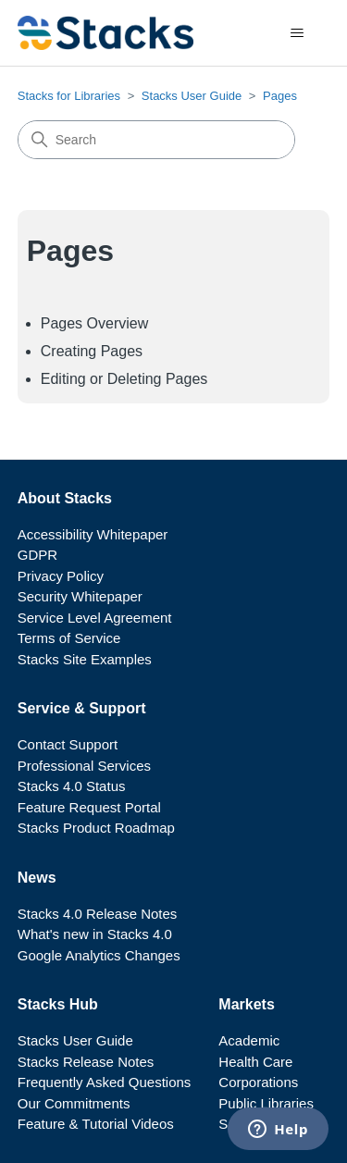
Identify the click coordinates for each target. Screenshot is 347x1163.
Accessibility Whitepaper (93, 534)
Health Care (255, 1062)
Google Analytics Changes (99, 955)
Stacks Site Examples (85, 659)
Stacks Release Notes (86, 1062)
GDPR (37, 555)
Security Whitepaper (80, 596)
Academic (248, 1040)
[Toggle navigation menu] (296, 33)
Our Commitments (74, 1103)
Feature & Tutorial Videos (96, 1124)
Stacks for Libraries (69, 96)
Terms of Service (69, 638)
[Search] (156, 139)
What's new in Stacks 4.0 (95, 934)
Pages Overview (95, 323)
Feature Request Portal (89, 807)
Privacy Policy (61, 576)
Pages (280, 96)
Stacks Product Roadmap (96, 827)
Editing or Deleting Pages (124, 379)
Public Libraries (266, 1103)
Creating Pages (92, 351)
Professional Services (84, 765)
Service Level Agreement (95, 617)
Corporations (258, 1082)
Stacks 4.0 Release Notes (98, 914)
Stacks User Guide (192, 96)
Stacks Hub (58, 1004)
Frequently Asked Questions (105, 1082)
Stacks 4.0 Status (72, 786)
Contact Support (68, 744)
